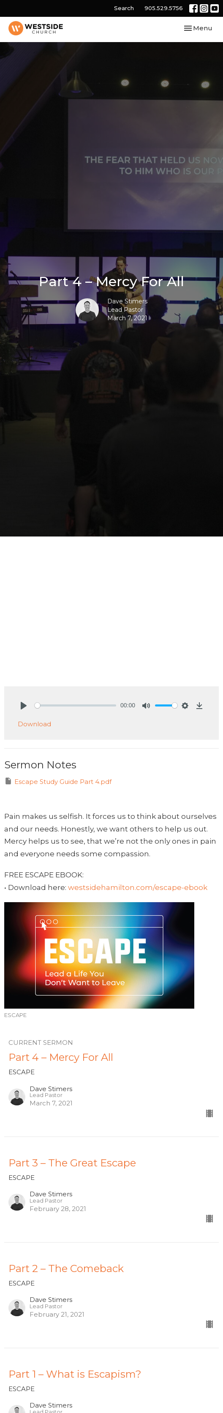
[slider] (75, 705)
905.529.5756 (163, 8)
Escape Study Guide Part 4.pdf (58, 781)
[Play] (23, 705)
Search (124, 8)
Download (34, 724)
